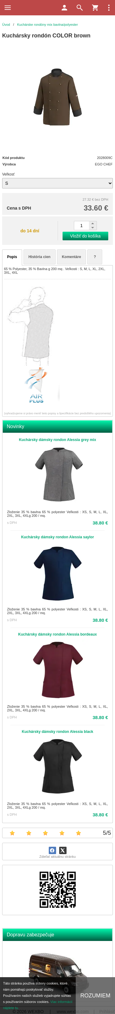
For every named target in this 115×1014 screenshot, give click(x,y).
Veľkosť (8, 174)
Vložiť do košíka (85, 236)
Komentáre (71, 257)
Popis (12, 257)
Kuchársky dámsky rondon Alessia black (57, 732)
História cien (40, 257)
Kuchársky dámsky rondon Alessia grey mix (57, 440)
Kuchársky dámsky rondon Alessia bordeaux (57, 634)
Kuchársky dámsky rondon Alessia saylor (57, 537)
